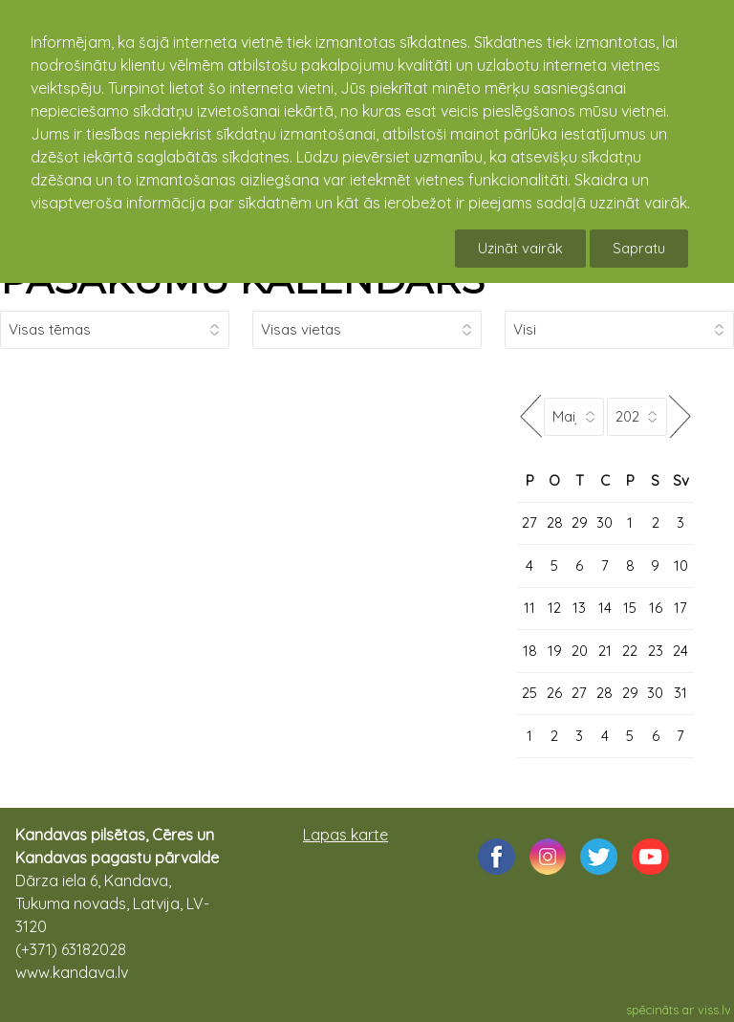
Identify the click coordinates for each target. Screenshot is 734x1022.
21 (605, 650)
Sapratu (639, 248)
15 (630, 607)
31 (680, 693)
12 (554, 607)
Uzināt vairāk (520, 248)
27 (529, 522)
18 (530, 650)
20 (580, 650)
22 (629, 650)
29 (580, 522)
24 (680, 650)
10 (681, 565)
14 (605, 607)
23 (655, 650)
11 (529, 607)
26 (554, 693)
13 (579, 607)
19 (555, 650)
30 (604, 522)
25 (529, 693)
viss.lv (714, 1009)
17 (680, 607)
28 (555, 522)
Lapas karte (345, 834)
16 (655, 607)
